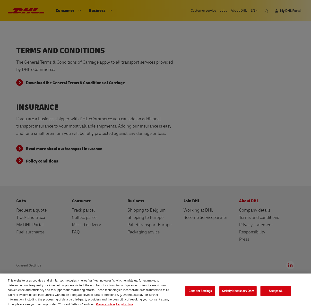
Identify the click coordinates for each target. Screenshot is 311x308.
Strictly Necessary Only (238, 293)
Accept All (275, 293)
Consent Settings (200, 293)
